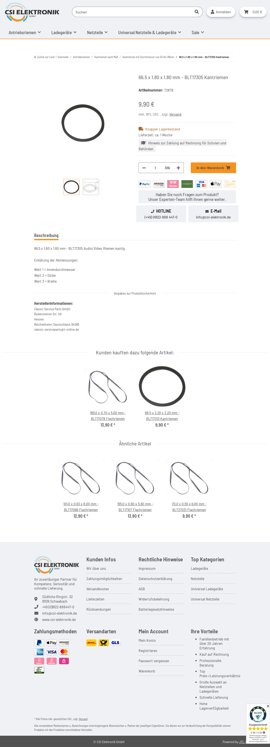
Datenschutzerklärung (155, 578)
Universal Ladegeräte (207, 588)
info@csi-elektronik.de (213, 217)
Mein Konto (147, 640)
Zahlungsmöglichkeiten (104, 578)
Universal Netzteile (205, 599)
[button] (220, 12)
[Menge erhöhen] (178, 168)
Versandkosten (97, 588)
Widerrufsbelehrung (154, 599)
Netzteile (197, 578)
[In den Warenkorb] (37, 71)
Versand (175, 114)
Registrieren (148, 650)
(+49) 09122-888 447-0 (161, 217)
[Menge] (155, 168)
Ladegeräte (199, 568)
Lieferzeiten (95, 599)
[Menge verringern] (144, 168)
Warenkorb (147, 671)
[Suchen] (131, 12)
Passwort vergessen (154, 660)
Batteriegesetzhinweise (156, 609)
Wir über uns (96, 568)
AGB (142, 588)
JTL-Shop (246, 742)
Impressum (147, 568)
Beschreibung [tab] (46, 235)
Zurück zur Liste (46, 57)
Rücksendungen (98, 609)
